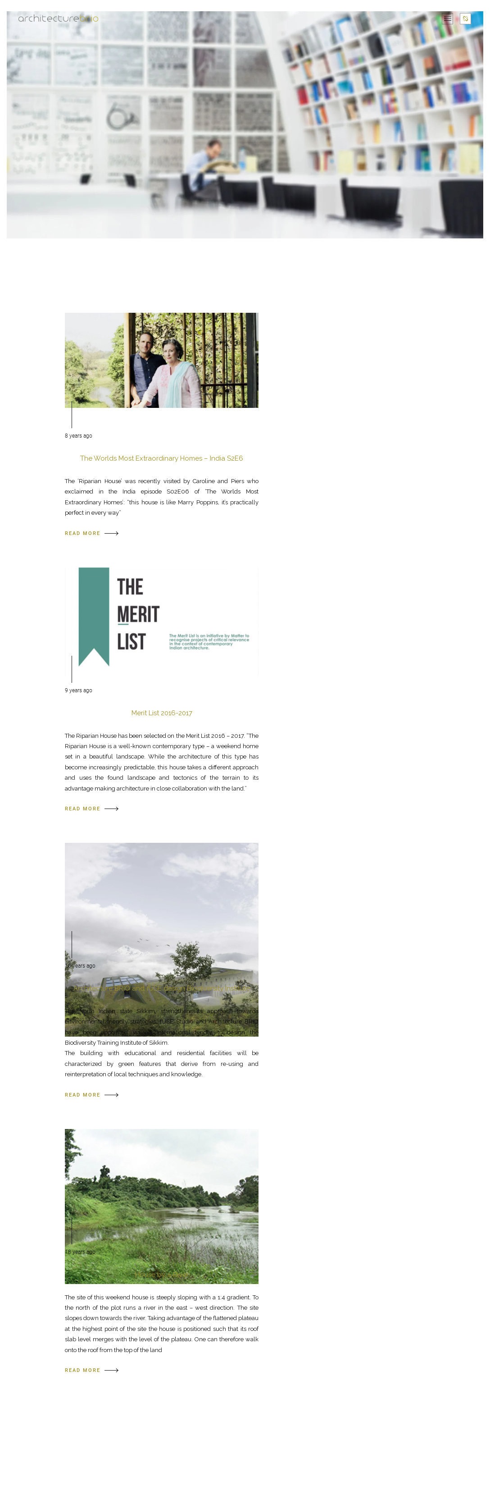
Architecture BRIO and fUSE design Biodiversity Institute (161, 988)
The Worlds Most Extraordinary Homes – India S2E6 (161, 458)
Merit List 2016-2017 (162, 713)
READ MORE (91, 533)
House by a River (162, 1275)
